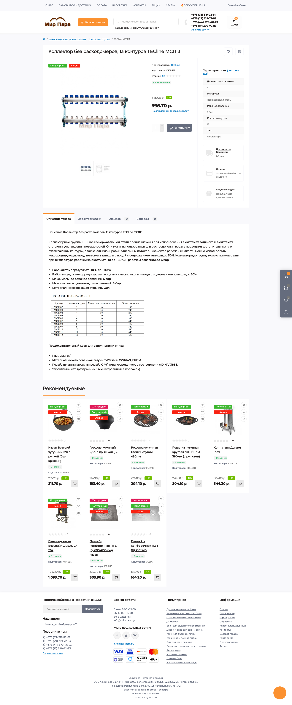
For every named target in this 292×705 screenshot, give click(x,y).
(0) (163, 76)
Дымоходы (172, 621)
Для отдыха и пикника (179, 642)
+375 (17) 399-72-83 (203, 26)
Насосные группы (99, 39)
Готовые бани (174, 658)
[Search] (117, 21)
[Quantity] (156, 128)
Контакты (139, 5)
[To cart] (74, 483)
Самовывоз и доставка (75, 5)
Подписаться (92, 609)
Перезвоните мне (53, 653)
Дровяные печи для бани (181, 609)
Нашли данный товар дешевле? (170, 111)
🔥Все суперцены (193, 5)
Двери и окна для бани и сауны (184, 629)
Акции (156, 5)
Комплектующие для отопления (67, 39)
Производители (229, 642)
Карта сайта (226, 638)
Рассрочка (119, 5)
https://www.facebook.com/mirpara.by (117, 635)
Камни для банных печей (180, 633)
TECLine (175, 65)
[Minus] (162, 130)
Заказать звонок (200, 29)
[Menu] (93, 22)
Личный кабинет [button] (237, 5)
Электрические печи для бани (183, 613)
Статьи (170, 5)
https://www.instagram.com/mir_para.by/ (126, 635)
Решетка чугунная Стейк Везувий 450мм (144, 452)
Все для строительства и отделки (186, 646)
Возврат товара (229, 633)
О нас (49, 5)
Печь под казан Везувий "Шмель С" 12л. (62, 545)
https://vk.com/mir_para (135, 635)
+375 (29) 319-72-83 (203, 18)
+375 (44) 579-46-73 (204, 22)
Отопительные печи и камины (183, 617)
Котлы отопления (176, 654)
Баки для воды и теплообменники (186, 625)
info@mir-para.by (123, 643)
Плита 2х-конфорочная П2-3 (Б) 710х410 (144, 545)
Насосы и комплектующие (181, 662)
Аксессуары (173, 650)
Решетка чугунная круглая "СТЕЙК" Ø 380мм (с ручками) (186, 452)
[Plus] (162, 126)
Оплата (102, 5)
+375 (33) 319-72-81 (203, 14)
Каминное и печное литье (181, 638)
